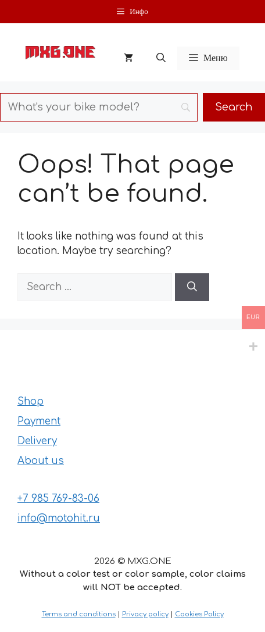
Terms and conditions (79, 614)
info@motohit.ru (58, 518)
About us (40, 460)
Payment (38, 421)
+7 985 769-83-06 (58, 498)
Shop (30, 401)
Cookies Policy (199, 614)
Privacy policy (145, 614)
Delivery (37, 441)
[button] (161, 58)
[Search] (192, 287)
